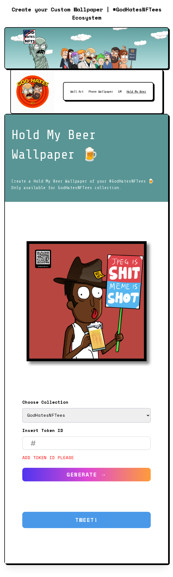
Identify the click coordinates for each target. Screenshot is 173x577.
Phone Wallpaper (101, 91)
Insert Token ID (42, 430)
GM (119, 91)
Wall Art (76, 91)
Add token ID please (48, 457)
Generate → (87, 474)
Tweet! (86, 520)
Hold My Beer (136, 91)
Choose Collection (45, 402)
